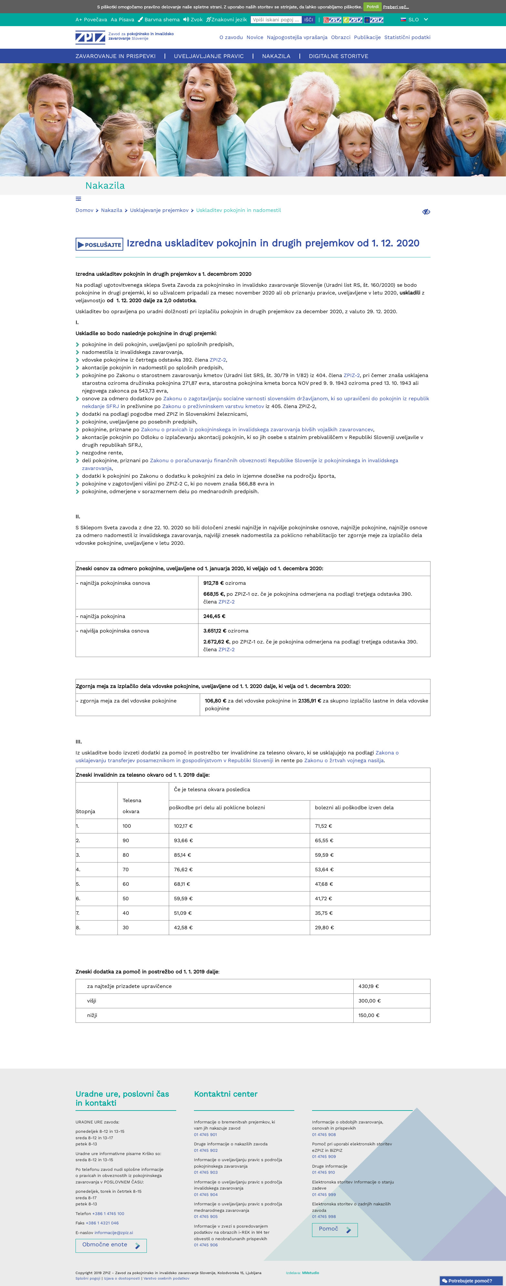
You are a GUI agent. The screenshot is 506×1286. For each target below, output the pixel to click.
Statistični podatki (407, 37)
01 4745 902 (206, 1150)
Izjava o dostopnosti (122, 1278)
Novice (255, 37)
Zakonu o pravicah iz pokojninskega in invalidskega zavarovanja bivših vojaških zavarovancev (257, 429)
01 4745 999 (324, 1194)
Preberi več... (396, 6)
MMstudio (310, 1273)
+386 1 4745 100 (108, 1213)
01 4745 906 (206, 1244)
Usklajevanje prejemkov (159, 210)
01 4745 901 (205, 1134)
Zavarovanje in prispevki (116, 56)
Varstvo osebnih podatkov (166, 1278)
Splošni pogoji (88, 1278)
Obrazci (340, 37)
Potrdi (373, 6)
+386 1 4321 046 (102, 1223)
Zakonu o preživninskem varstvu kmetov (212, 406)
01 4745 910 (323, 1172)
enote (104, 1244)
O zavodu (231, 37)
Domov (84, 210)
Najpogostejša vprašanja (297, 37)
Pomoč (328, 1228)
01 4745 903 (206, 1172)
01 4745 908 (324, 1134)
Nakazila (276, 56)
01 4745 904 (206, 1194)
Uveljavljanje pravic (209, 56)
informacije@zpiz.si (114, 1232)
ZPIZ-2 (218, 360)
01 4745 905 (206, 1216)
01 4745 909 (324, 1156)
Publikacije (367, 37)
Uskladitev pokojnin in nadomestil (238, 210)
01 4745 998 (324, 1216)
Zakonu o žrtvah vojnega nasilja (344, 760)
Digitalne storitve (338, 56)
